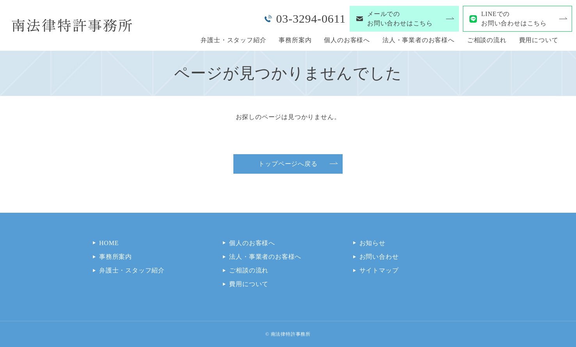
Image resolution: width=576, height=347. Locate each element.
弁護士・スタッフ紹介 (233, 40)
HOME (109, 243)
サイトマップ (379, 270)
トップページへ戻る (287, 163)
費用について (538, 40)
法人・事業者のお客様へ (418, 40)
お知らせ (372, 243)
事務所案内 (295, 40)
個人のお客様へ (347, 40)
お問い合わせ (379, 256)
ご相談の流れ (487, 40)
